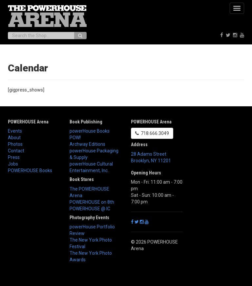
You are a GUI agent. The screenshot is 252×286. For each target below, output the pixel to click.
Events (15, 131)
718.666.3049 (152, 133)
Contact (16, 150)
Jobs (13, 164)
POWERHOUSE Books (30, 170)
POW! (75, 137)
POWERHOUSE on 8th (92, 202)
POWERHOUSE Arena (28, 121)
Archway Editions (87, 144)
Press (14, 157)
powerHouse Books (90, 131)
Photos (15, 144)
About (14, 137)
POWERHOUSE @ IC (90, 208)
